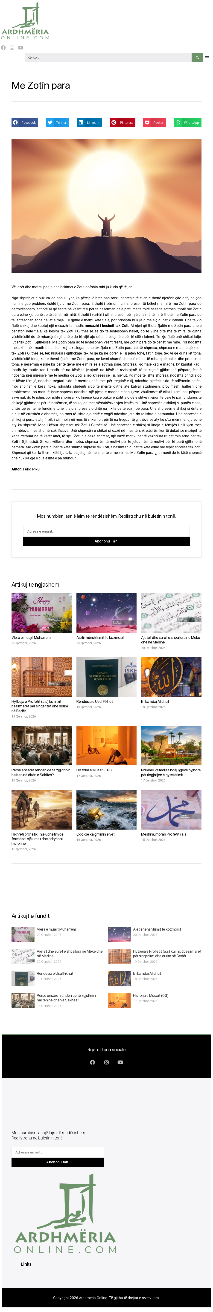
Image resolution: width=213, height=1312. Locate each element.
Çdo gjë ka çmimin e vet (95, 834)
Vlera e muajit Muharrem (31, 637)
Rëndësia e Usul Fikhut (94, 701)
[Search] (197, 57)
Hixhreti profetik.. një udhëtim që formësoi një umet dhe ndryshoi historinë (38, 839)
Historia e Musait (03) (94, 770)
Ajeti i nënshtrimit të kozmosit (100, 637)
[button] (207, 57)
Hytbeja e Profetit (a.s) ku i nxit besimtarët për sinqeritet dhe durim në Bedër (40, 706)
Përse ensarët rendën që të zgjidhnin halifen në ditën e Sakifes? (41, 772)
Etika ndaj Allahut (155, 701)
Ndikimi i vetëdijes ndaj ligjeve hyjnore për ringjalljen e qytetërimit (171, 772)
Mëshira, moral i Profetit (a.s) (164, 834)
